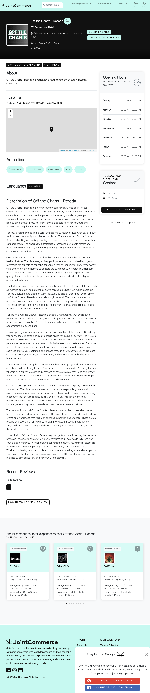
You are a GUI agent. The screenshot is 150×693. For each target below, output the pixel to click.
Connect (109, 681)
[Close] (146, 654)
